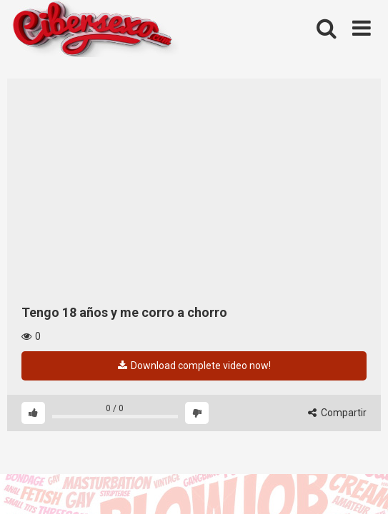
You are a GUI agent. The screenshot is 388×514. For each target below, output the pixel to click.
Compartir (337, 412)
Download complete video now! (194, 365)
